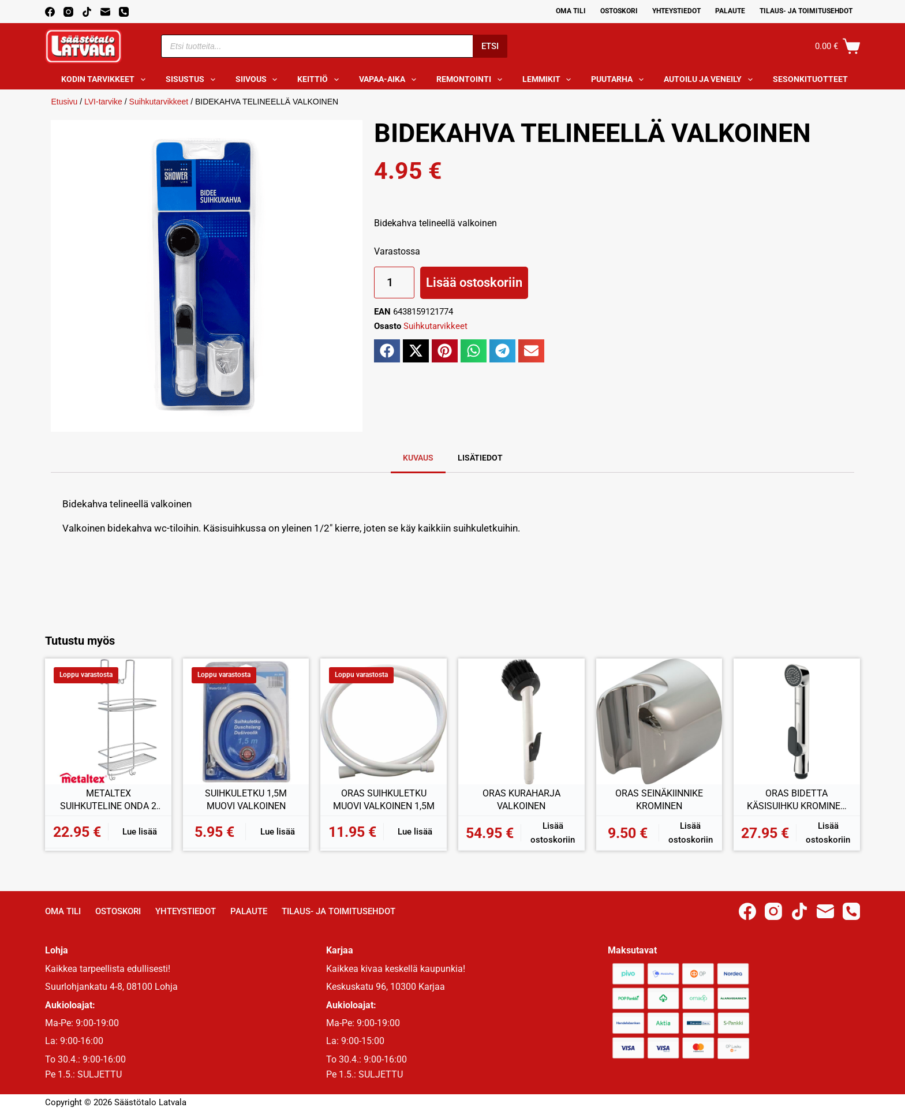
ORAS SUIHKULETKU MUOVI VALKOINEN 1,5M (384, 799)
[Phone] (124, 12)
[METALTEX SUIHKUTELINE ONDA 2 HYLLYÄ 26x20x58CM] (108, 722)
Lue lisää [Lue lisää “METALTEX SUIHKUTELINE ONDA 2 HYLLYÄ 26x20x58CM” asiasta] (139, 831)
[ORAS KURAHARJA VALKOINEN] (521, 722)
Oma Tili (571, 11)
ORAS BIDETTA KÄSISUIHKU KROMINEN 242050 (797, 800)
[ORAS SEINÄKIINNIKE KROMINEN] (659, 722)
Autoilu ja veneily (710, 80)
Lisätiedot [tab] (480, 457)
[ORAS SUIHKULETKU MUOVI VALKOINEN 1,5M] (383, 722)
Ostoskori (619, 11)
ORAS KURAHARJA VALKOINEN (521, 799)
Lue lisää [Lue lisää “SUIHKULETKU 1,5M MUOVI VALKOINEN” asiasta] (277, 831)
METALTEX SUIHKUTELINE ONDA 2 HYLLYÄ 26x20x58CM (108, 800)
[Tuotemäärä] (394, 282)
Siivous (258, 80)
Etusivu (64, 101)
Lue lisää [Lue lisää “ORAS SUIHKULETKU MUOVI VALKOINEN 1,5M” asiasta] (415, 831)
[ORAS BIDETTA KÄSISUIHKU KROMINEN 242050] (797, 722)
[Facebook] (50, 12)
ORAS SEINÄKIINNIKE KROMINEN (659, 799)
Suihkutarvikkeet (159, 101)
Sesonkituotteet (818, 80)
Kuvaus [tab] (418, 457)
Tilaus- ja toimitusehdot (806, 11)
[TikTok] (87, 12)
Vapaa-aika (390, 80)
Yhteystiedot (676, 11)
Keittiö (320, 80)
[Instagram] (68, 12)
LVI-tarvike (103, 101)
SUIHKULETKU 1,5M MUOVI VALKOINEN (246, 799)
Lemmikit (549, 80)
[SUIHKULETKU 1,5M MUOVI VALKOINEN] (246, 722)
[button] (387, 350)
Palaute (730, 11)
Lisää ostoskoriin (474, 282)
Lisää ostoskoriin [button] (552, 833)
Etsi (490, 46)
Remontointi (471, 80)
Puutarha (619, 80)
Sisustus (193, 80)
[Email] (105, 12)
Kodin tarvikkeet (105, 80)
